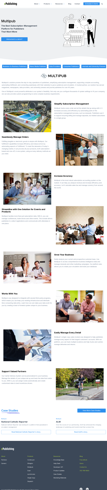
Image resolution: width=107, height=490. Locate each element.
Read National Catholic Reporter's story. (26, 432)
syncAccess (31, 474)
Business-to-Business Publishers (15, 66)
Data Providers (54, 66)
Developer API (58, 467)
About (37, 4)
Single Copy (31, 478)
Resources (60, 4)
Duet (28, 470)
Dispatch (30, 481)
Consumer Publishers (71, 66)
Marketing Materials (59, 478)
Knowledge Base (58, 460)
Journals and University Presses (93, 66)
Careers (3, 463)
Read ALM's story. (81, 432)
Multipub (30, 467)
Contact (77, 4)
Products (48, 4)
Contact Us (83, 467)
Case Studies (57, 474)
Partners (4, 460)
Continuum (30, 460)
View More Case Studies (91, 410)
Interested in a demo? (14, 39)
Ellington (30, 463)
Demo (81, 463)
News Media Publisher (38, 66)
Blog (69, 4)
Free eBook (83, 460)
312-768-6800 (84, 470)
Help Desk (56, 463)
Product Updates (58, 470)
